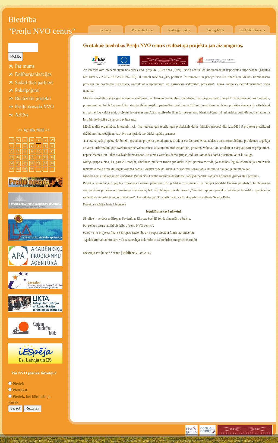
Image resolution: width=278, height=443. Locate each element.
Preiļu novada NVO (34, 106)
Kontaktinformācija (252, 30)
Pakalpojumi (27, 90)
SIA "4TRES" (225, 439)
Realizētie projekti (33, 98)
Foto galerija (215, 30)
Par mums (25, 66)
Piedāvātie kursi (142, 30)
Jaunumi (105, 30)
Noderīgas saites (179, 30)
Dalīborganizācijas (33, 74)
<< (20, 130)
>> (47, 130)
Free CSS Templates (258, 439)
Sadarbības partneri (34, 82)
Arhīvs (21, 115)
